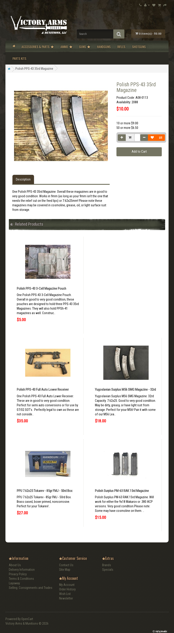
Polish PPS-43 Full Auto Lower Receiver (43, 390)
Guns (84, 46)
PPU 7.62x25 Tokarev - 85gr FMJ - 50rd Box (44, 491)
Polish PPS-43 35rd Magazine (34, 68)
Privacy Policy (18, 574)
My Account (67, 585)
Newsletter (66, 598)
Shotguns (139, 46)
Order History (67, 589)
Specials (107, 569)
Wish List (65, 594)
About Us (15, 565)
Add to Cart (139, 151)
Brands (106, 565)
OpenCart (27, 619)
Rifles (121, 46)
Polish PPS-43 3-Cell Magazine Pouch (41, 288)
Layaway (14, 583)
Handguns (104, 46)
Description (23, 179)
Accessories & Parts (38, 46)
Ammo (66, 46)
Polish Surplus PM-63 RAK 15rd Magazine (122, 491)
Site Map (64, 569)
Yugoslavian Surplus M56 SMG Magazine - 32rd (125, 390)
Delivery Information (22, 569)
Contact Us (66, 565)
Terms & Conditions (21, 578)
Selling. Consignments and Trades (30, 588)
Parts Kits (19, 58)
